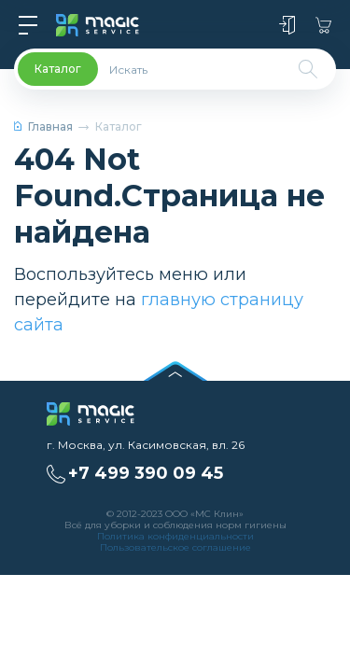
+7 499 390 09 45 (145, 473)
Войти (287, 25)
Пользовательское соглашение (175, 547)
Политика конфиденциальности (175, 536)
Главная (43, 126)
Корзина (323, 25)
